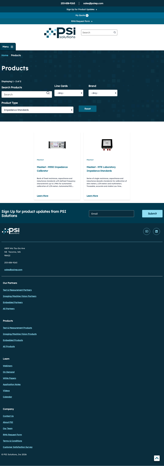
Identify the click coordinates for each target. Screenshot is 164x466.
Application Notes (12, 384)
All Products (9, 346)
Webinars (7, 366)
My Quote (81, 15)
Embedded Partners (13, 302)
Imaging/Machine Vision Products (20, 334)
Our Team (7, 428)
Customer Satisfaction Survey (17, 447)
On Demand (8, 372)
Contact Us (8, 416)
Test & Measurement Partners (17, 290)
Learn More (42, 195)
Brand (92, 86)
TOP (157, 458)
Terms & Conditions (12, 441)
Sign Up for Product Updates (80, 9)
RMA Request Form (80, 21)
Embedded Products (13, 340)
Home (4, 55)
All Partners (8, 308)
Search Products (11, 87)
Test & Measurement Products (17, 328)
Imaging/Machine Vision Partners (19, 296)
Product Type (9, 103)
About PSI (8, 422)
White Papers (9, 378)
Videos (6, 390)
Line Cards (61, 86)
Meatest (40, 160)
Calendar (7, 397)
